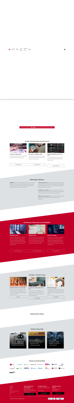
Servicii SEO (18, 296)
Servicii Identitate (55, 296)
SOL (10, 394)
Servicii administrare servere (18, 250)
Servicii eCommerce (37, 164)
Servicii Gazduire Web (56, 165)
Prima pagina (11, 386)
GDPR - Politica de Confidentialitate (14, 391)
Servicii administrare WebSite (37, 250)
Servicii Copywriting (37, 298)
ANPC (10, 393)
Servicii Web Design (18, 164)
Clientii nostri (11, 388)
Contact (11, 389)
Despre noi (11, 387)
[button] (30, 394)
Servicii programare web (56, 250)
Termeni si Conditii (12, 392)
